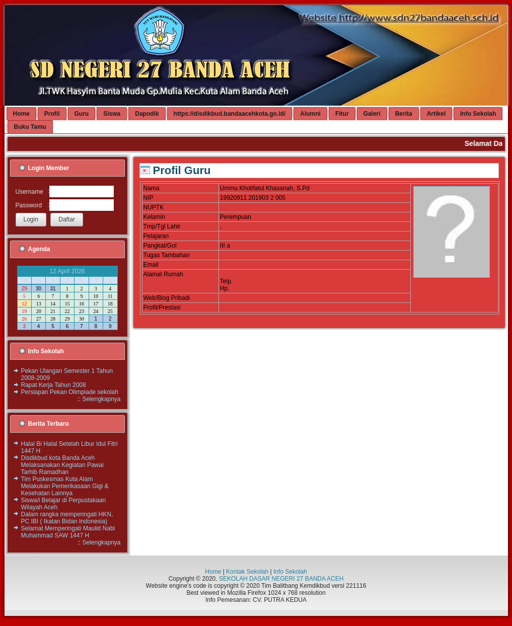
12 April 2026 (67, 271)
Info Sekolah (290, 571)
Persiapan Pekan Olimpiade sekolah (69, 392)
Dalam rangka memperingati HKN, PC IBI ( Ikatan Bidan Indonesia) (67, 518)
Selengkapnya (101, 399)
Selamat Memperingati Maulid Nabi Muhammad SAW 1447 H (68, 532)
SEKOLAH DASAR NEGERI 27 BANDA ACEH (281, 578)
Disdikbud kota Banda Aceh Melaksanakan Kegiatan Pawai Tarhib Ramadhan (62, 465)
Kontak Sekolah (247, 571)
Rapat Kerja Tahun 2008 (53, 384)
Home (213, 571)
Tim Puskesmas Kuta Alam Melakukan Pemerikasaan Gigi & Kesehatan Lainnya (65, 486)
